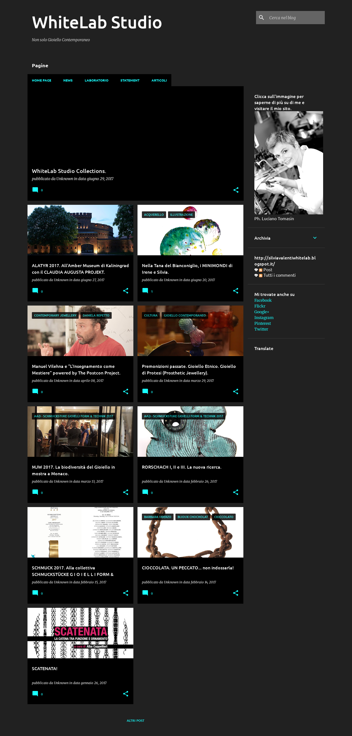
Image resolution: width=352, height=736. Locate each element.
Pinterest (262, 323)
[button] (236, 190)
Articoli (159, 80)
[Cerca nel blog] (296, 17)
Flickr (259, 306)
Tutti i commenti (277, 275)
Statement (129, 80)
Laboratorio (96, 80)
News (68, 80)
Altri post (135, 720)
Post (265, 269)
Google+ (261, 311)
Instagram (264, 317)
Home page (41, 80)
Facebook (263, 300)
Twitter (261, 329)
